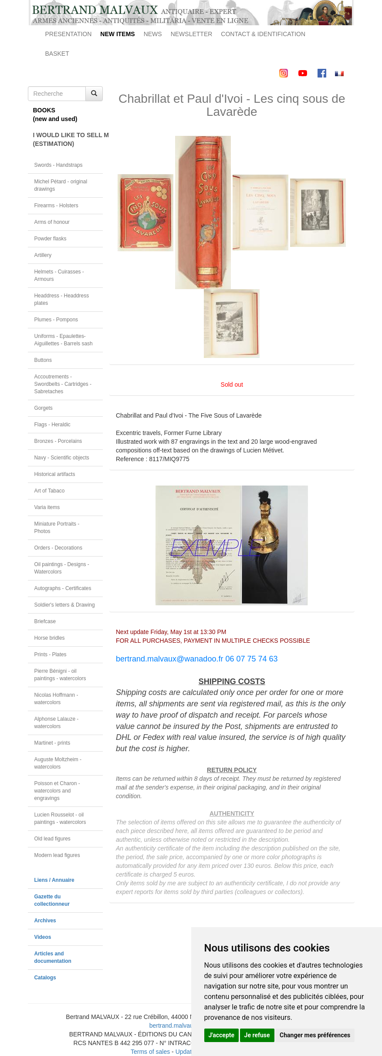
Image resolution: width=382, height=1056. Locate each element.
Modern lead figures (57, 855)
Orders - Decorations (58, 548)
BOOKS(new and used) (55, 114)
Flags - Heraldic (52, 425)
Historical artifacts (54, 474)
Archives (45, 921)
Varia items (47, 507)
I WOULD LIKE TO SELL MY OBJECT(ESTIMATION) (68, 139)
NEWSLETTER (192, 33)
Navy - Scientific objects (61, 458)
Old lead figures (52, 839)
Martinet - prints (52, 743)
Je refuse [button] (257, 1035)
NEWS (153, 33)
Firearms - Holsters (56, 205)
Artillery (43, 255)
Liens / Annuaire (54, 880)
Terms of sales (150, 1051)
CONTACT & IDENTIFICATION (263, 33)
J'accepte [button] (222, 1035)
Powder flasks (50, 239)
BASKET (57, 53)
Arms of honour (52, 222)
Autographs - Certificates (62, 588)
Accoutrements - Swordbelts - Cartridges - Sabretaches (63, 384)
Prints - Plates (50, 654)
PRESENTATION (68, 33)
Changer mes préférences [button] (315, 1035)
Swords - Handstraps (58, 165)
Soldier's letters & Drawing (64, 605)
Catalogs (45, 978)
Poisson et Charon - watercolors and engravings (57, 790)
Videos (42, 937)
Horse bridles (49, 638)
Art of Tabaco (49, 491)
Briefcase (45, 621)
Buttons (43, 360)
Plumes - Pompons (56, 320)
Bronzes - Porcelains (58, 441)
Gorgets (43, 408)
